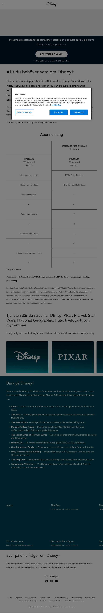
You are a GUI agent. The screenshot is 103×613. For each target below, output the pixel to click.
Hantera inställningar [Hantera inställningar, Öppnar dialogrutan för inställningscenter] (25, 112)
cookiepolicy (56, 105)
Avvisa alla (58, 112)
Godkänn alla (79, 112)
